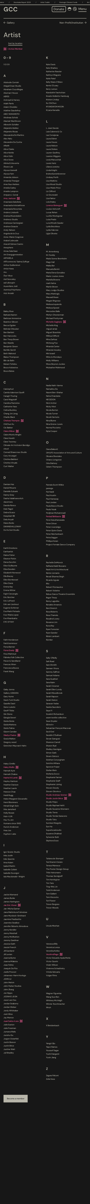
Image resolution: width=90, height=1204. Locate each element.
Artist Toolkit (48, 2)
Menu (82, 9)
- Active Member (13, 48)
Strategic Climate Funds (72, 2)
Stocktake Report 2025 (25, 2)
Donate (59, 9)
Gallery (11, 22)
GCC (11, 9)
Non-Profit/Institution (71, 22)
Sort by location (15, 43)
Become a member (15, 1098)
